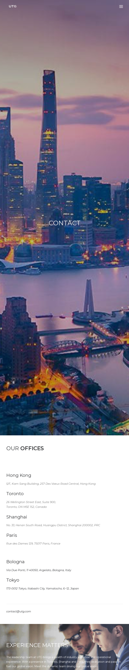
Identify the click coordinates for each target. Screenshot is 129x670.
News (10, 542)
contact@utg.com (18, 262)
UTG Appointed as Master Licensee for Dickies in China (63, 434)
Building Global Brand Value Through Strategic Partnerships (22, 431)
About (10, 519)
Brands (10, 527)
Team (9, 534)
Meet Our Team (27, 330)
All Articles (64, 467)
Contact (11, 550)
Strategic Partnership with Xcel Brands (105, 437)
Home (10, 511)
